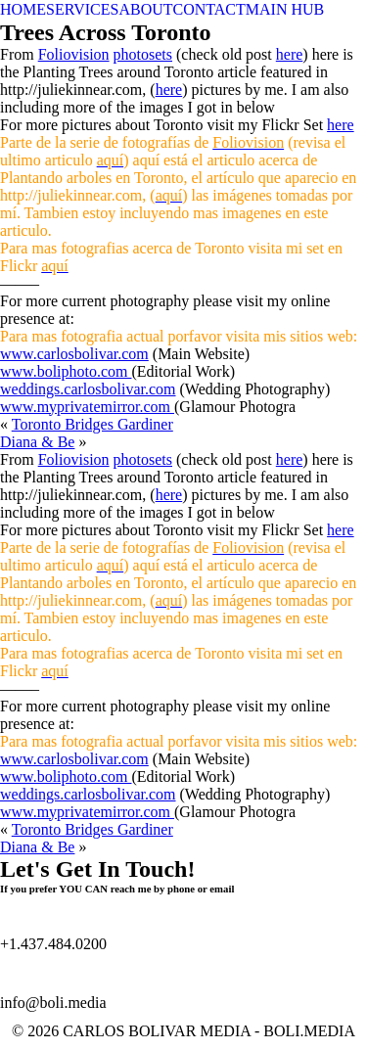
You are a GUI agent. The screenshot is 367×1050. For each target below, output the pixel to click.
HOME (23, 9)
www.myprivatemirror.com (87, 406)
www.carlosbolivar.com (74, 353)
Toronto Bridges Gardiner (92, 424)
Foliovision (74, 54)
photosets (143, 54)
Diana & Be (37, 442)
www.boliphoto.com (66, 371)
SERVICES (82, 9)
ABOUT (145, 9)
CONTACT (209, 9)
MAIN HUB (285, 9)
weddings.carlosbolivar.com (88, 389)
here (289, 54)
